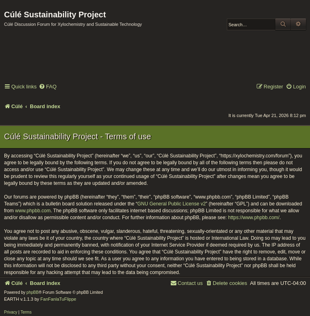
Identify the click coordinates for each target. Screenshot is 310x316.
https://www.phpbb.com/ (253, 217)
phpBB (33, 292)
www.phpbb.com (32, 210)
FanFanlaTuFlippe (58, 299)
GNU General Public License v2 (171, 204)
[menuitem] (48, 87)
